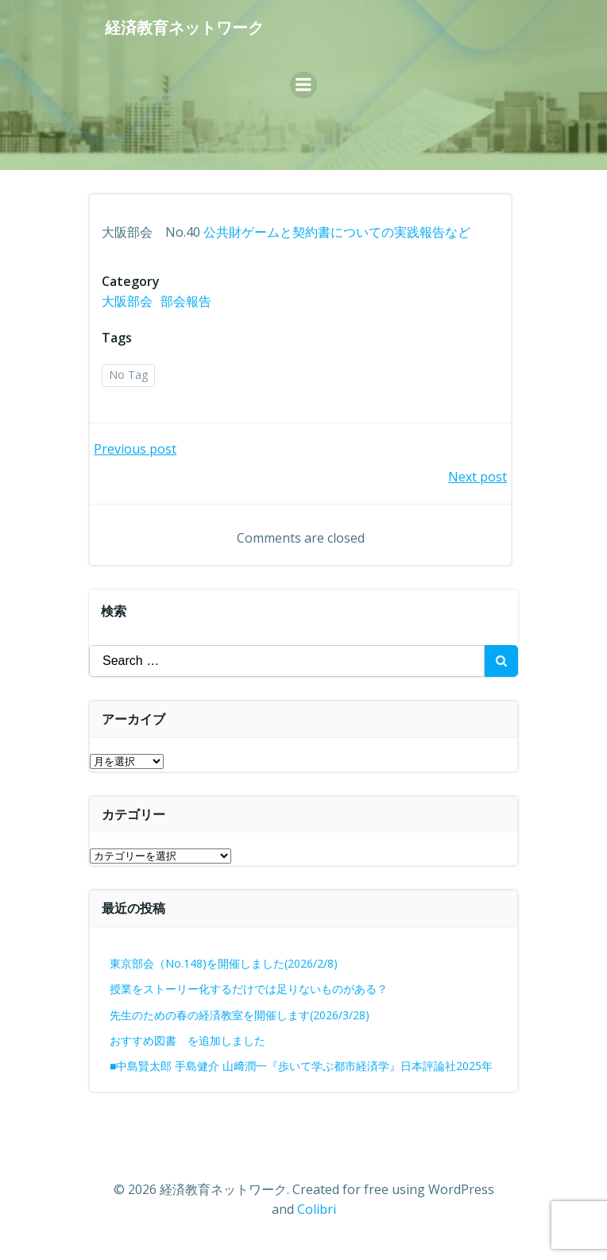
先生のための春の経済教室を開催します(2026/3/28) (239, 1014)
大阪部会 (127, 301)
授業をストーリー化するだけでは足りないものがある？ (249, 988)
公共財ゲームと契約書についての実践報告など (336, 232)
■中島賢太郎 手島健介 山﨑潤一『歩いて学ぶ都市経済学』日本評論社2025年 (301, 1065)
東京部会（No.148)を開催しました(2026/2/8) (224, 963)
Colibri (316, 1209)
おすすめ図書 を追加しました (187, 1040)
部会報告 (185, 301)
